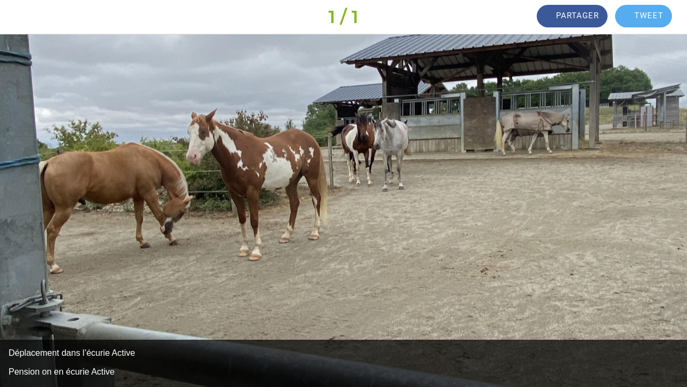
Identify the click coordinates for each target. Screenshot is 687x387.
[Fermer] (17, 17)
